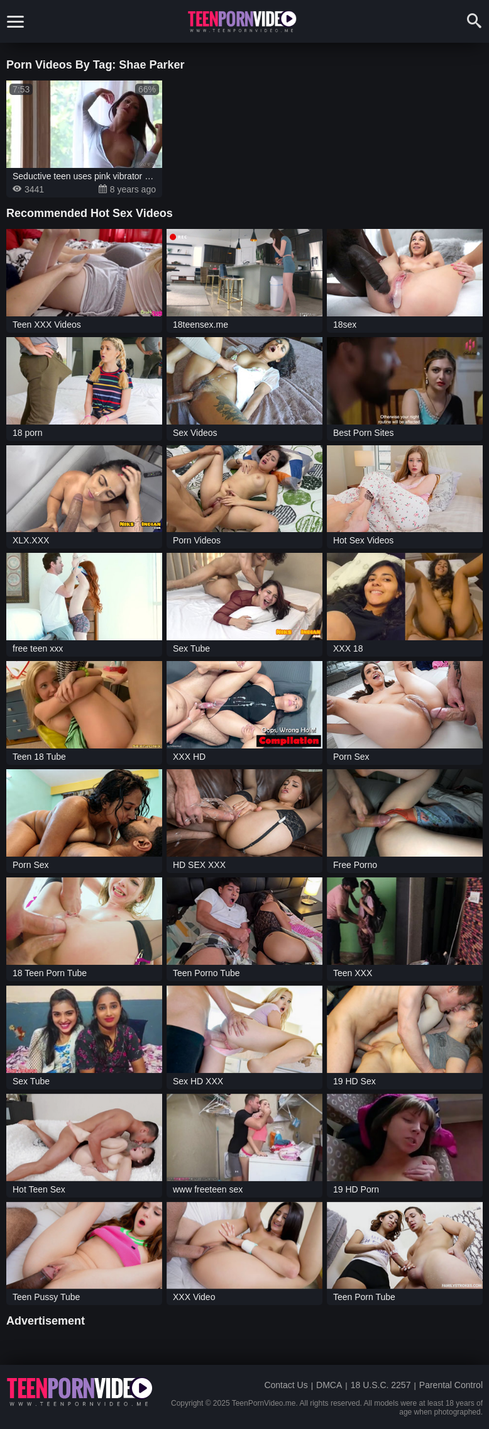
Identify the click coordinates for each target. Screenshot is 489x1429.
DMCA (329, 1385)
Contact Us (285, 1385)
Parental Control (451, 1385)
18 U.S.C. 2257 (381, 1385)
